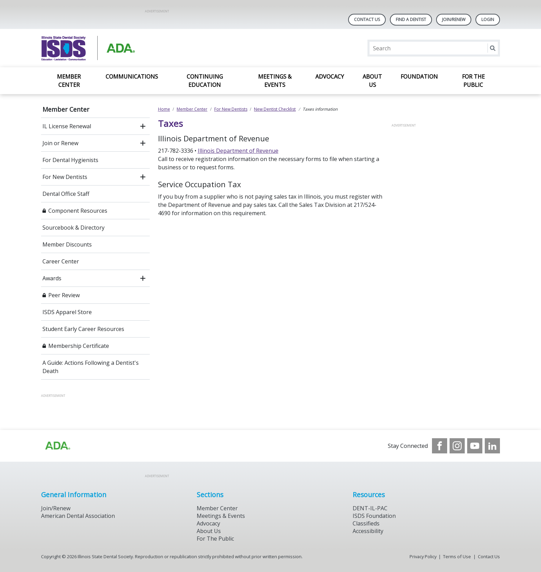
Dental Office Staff (65, 194)
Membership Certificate (78, 346)
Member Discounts (67, 244)
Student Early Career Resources (83, 329)
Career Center (60, 261)
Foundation (419, 76)
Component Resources (77, 210)
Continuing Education (205, 81)
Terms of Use (457, 556)
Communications (132, 76)
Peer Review (64, 295)
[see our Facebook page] (439, 445)
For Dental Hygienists (70, 160)
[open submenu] (142, 126)
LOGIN (487, 19)
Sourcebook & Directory (73, 227)
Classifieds (366, 523)
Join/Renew (453, 19)
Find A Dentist (411, 19)
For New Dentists (64, 177)
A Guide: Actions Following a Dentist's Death (90, 367)
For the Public (473, 81)
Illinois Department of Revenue (238, 150)
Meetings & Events (275, 81)
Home (164, 109)
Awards (51, 278)
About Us (372, 81)
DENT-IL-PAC (370, 508)
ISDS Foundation (374, 516)
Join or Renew (60, 143)
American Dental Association (78, 516)
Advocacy (329, 76)
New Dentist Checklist (275, 109)
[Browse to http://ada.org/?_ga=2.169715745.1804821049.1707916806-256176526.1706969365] (57, 445)
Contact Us (367, 19)
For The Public (215, 538)
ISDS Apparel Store (67, 312)
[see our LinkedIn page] (492, 445)
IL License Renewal (66, 126)
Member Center (69, 81)
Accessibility (368, 531)
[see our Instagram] (457, 445)
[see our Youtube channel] (474, 445)
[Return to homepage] (130, 48)
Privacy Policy (423, 556)
